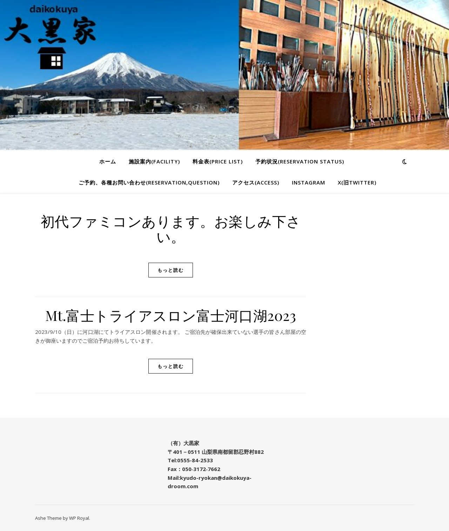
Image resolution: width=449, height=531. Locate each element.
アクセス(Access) (255, 182)
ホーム (107, 161)
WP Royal (79, 518)
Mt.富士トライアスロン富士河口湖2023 (170, 315)
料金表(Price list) (218, 161)
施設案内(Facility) (154, 161)
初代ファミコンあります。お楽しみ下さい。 (171, 228)
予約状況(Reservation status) (299, 161)
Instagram (308, 182)
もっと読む (171, 270)
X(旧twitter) (357, 182)
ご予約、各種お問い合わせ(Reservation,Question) (149, 182)
